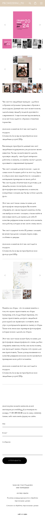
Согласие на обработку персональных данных (22, 506)
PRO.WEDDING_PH (13, 3)
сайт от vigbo (22, 514)
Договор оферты (22, 493)
